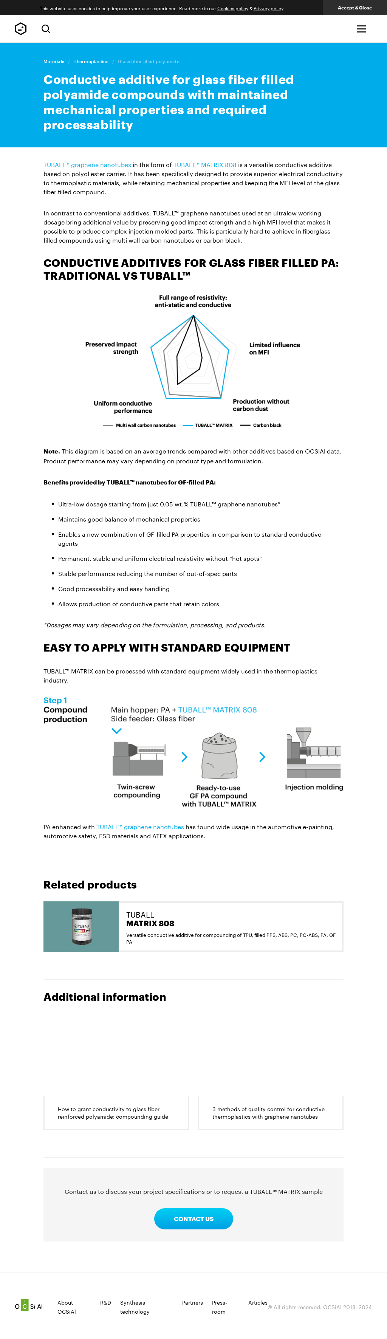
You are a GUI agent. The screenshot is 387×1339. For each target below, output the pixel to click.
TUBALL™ (20, 28)
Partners (192, 1302)
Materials (53, 61)
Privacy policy (268, 7)
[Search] (46, 29)
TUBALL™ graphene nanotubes (87, 164)
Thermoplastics (91, 61)
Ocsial (28, 1305)
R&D (105, 1302)
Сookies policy (232, 7)
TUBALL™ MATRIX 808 (205, 164)
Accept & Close (355, 7)
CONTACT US (194, 1218)
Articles (258, 1302)
